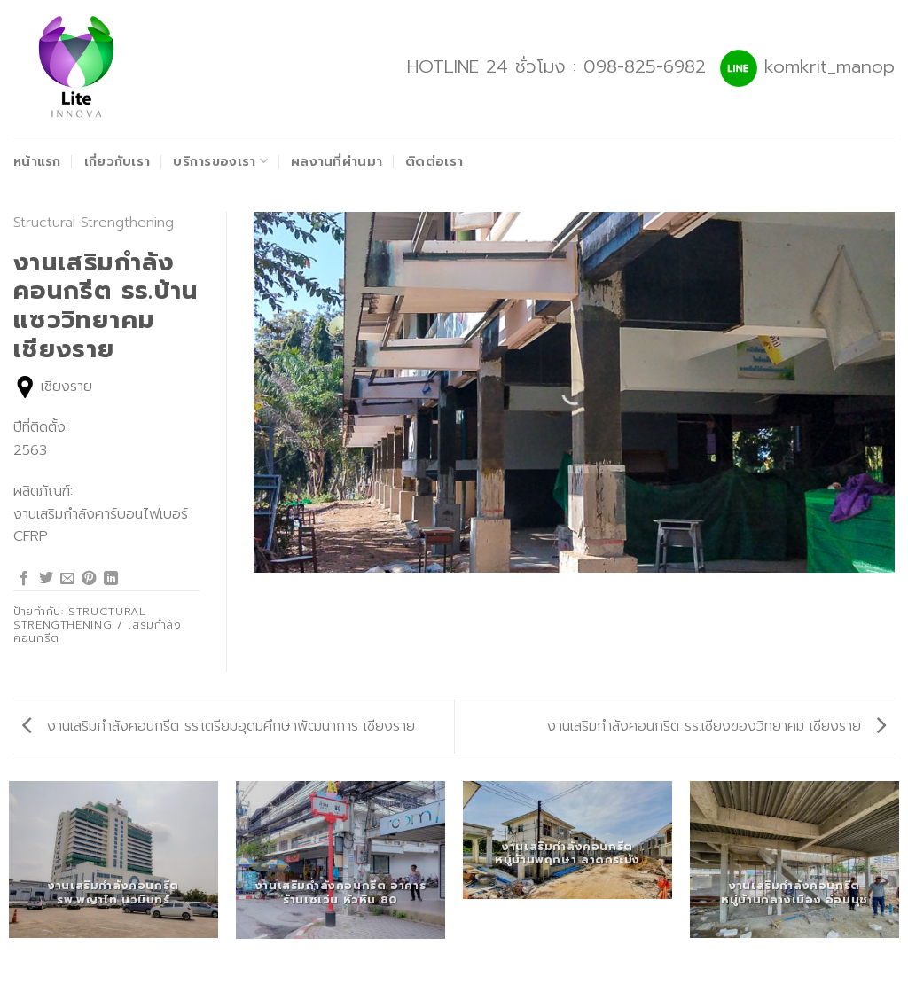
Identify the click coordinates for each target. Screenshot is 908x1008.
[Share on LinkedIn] (111, 579)
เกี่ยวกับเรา (117, 161)
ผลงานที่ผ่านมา (336, 161)
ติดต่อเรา (434, 161)
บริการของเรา (220, 161)
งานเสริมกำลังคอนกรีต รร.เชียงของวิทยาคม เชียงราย (716, 726)
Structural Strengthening (93, 222)
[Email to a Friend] (67, 579)
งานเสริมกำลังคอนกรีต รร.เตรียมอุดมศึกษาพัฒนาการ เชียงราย (218, 726)
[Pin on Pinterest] (89, 579)
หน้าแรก (37, 161)
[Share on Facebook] (24, 579)
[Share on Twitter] (46, 579)
